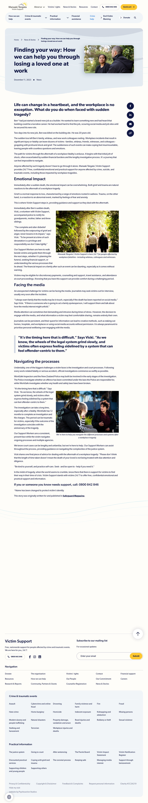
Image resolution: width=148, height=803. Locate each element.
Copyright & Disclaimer (46, 784)
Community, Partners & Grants (44, 684)
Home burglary (37, 712)
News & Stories (30, 40)
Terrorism (35, 728)
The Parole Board (82, 752)
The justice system (16, 752)
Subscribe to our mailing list (92, 640)
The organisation (38, 674)
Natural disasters (38, 720)
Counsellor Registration (76, 684)
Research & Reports (13, 684)
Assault (12, 704)
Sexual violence (125, 720)
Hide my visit (14, 788)
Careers (124, 679)
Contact (99, 674)
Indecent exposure (83, 712)
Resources (9, 679)
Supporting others (39, 768)
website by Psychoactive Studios (23, 792)
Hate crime (14, 712)
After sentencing (60, 752)
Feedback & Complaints (72, 784)
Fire (98, 704)
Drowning (57, 704)
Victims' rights (72, 674)
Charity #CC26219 (128, 784)
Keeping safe (80, 760)
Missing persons (126, 712)
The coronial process (62, 760)
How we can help (38, 679)
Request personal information (101, 784)
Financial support (128, 674)
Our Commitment (103, 679)
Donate (8, 674)
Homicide (57, 712)
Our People (71, 679)
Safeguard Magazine (73, 496)
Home (16, 40)
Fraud (121, 704)
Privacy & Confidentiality (19, 784)
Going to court (37, 752)
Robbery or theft (104, 720)
